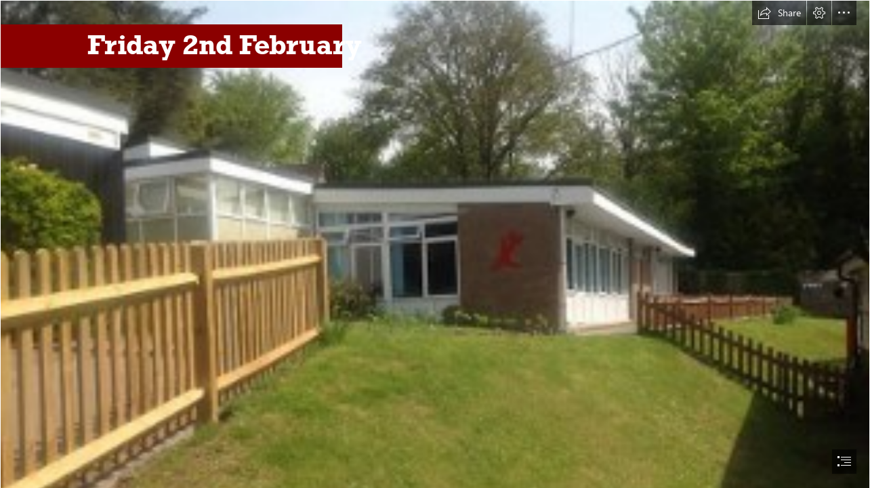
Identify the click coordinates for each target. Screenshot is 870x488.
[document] (435, 244)
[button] (779, 13)
